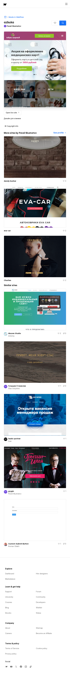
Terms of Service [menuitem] (12, 648)
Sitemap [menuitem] (39, 628)
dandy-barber (10, 181)
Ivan (10, 441)
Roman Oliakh (13, 546)
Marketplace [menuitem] (10, 579)
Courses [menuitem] (8, 602)
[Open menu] (66, 4)
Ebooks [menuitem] (8, 613)
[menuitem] (6, 666)
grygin (11, 491)
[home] (5, 5)
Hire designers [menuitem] (42, 574)
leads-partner (14, 439)
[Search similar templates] (62, 23)
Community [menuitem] (40, 597)
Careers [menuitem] (8, 633)
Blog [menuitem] (7, 608)
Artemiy (11, 336)
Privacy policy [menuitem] (10, 654)
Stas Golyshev (14, 388)
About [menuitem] (7, 628)
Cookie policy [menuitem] (41, 648)
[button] (55, 23)
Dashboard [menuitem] (9, 574)
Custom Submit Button (18, 544)
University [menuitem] (9, 597)
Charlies (7, 280)
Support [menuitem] (8, 592)
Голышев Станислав (17, 386)
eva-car (7, 231)
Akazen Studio (14, 333)
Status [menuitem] (38, 613)
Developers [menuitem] (40, 602)
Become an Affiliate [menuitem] (44, 633)
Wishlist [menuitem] (39, 608)
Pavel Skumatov (14, 494)
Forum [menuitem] (38, 592)
